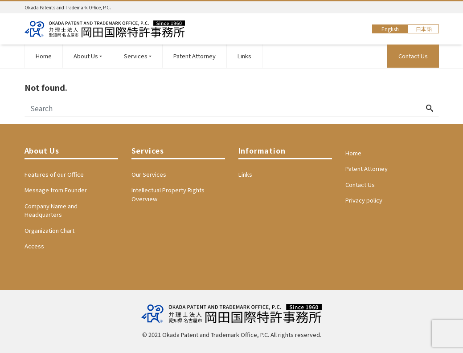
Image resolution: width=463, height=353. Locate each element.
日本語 (424, 28)
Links (244, 56)
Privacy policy (363, 200)
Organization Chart (49, 230)
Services (136, 56)
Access (34, 246)
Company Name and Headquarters (51, 210)
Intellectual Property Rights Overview (168, 194)
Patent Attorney (194, 56)
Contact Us (413, 56)
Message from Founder (56, 190)
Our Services (148, 174)
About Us (86, 56)
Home (44, 56)
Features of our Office (54, 174)
